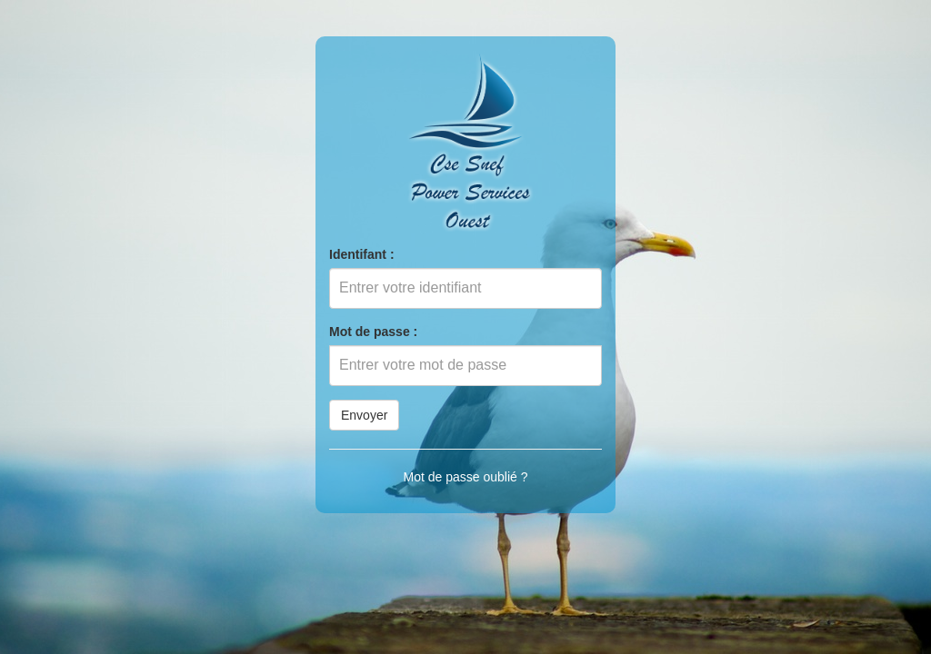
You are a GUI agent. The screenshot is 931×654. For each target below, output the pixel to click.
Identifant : (362, 254)
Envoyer (364, 415)
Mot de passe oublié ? (466, 477)
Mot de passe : (373, 331)
